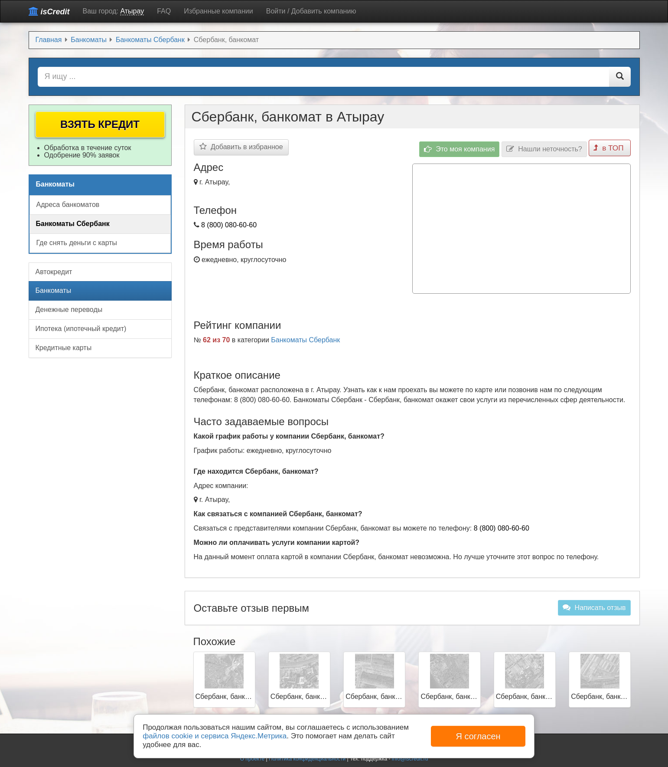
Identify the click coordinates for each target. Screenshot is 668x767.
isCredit (49, 11)
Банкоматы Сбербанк (305, 337)
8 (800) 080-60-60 (229, 225)
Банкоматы (54, 290)
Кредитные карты (64, 347)
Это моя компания (460, 147)
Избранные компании (218, 11)
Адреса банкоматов (68, 204)
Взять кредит (100, 124)
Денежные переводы (69, 309)
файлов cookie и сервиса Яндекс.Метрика (215, 736)
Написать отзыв (594, 605)
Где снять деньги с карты (76, 242)
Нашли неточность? (545, 147)
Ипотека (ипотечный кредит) (81, 328)
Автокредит (54, 271)
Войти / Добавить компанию (311, 11)
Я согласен (478, 736)
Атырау (132, 11)
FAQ (164, 11)
